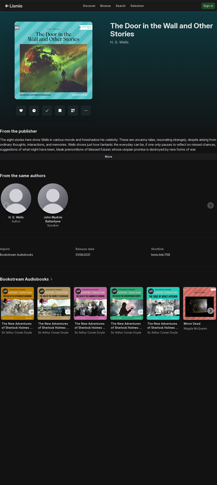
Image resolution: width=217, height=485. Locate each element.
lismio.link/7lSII (160, 254)
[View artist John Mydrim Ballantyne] (53, 205)
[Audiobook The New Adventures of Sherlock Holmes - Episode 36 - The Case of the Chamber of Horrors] (90, 303)
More (108, 156)
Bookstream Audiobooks (16, 254)
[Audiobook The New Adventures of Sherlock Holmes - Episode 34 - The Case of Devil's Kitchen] (163, 303)
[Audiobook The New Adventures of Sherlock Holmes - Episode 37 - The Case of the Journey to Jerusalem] (54, 303)
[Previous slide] (6, 205)
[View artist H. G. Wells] (16, 203)
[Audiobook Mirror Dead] (199, 303)
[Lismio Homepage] (13, 5)
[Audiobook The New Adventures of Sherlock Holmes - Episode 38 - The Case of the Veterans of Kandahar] (17, 303)
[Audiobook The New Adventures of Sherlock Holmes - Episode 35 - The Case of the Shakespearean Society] (126, 303)
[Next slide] (210, 205)
